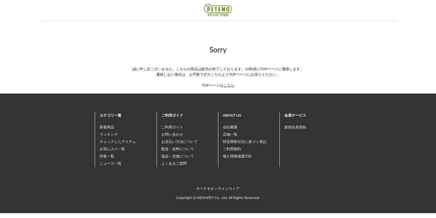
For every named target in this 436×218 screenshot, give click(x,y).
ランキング (109, 134)
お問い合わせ (172, 134)
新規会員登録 (295, 127)
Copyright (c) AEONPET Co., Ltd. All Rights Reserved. (218, 197)
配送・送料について (177, 149)
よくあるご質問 (174, 163)
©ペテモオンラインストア (218, 188)
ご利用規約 (232, 149)
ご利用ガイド (172, 127)
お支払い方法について (179, 141)
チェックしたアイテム (118, 141)
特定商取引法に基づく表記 (244, 141)
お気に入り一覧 (112, 149)
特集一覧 (107, 156)
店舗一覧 (230, 134)
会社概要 (230, 127)
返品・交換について (177, 156)
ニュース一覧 (110, 163)
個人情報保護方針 (237, 156)
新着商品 (107, 127)
